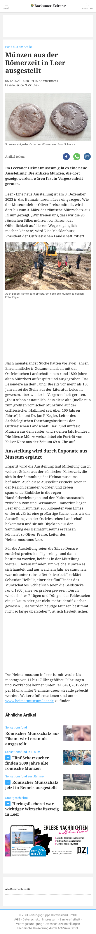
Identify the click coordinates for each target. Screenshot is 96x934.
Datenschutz (31, 919)
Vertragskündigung (29, 924)
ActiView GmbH (68, 928)
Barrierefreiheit (69, 919)
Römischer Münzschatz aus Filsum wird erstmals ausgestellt (32, 738)
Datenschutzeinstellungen (62, 924)
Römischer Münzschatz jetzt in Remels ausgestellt (31, 785)
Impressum (49, 919)
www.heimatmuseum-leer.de (29, 700)
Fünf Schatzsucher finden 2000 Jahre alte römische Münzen (27, 763)
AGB (17, 919)
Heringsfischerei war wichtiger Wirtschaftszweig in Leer (32, 809)
